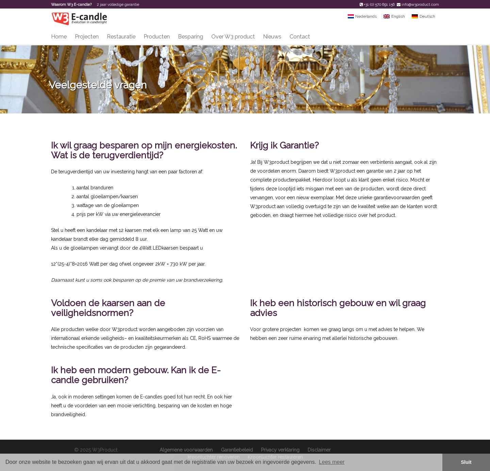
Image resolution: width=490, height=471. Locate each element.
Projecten (87, 36)
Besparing (190, 36)
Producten (157, 36)
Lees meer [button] (332, 462)
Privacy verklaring (280, 450)
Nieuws (272, 36)
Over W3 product (233, 36)
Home (59, 36)
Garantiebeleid (237, 450)
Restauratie (121, 36)
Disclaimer (319, 450)
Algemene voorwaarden (186, 450)
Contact (300, 36)
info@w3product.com (420, 4)
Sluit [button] (466, 462)
